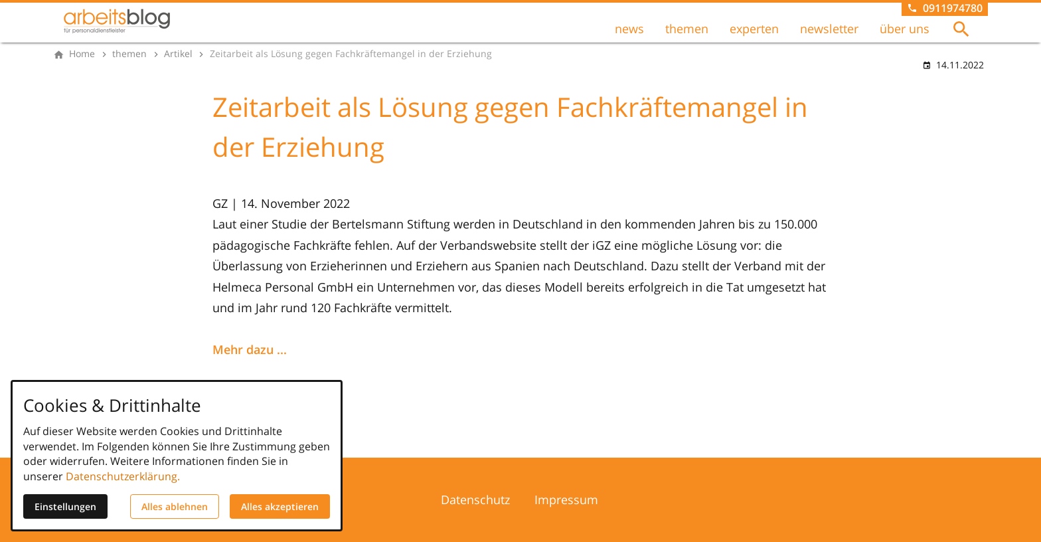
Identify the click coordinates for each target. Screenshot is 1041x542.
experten (754, 29)
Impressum (566, 499)
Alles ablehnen (174, 506)
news (629, 29)
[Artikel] (178, 54)
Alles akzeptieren (280, 506)
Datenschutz (475, 499)
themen (686, 29)
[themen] (129, 54)
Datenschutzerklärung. (123, 476)
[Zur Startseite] (117, 21)
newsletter (829, 29)
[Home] (82, 54)
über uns (904, 29)
